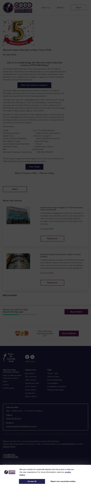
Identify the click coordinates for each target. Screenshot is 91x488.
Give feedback (69, 333)
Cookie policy (9, 388)
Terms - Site (52, 373)
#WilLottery (30, 362)
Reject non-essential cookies (63, 481)
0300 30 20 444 (13, 418)
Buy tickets (76, 311)
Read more (52, 238)
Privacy (6, 384)
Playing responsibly (55, 390)
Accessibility (52, 383)
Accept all (32, 481)
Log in (78, 7)
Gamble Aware (9, 446)
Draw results (30, 390)
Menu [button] (60, 7)
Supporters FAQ (32, 383)
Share (15, 189)
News (5, 381)
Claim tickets (30, 380)
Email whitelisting (54, 380)
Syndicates (30, 393)
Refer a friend (31, 396)
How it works (30, 386)
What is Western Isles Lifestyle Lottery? (12, 376)
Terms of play (53, 376)
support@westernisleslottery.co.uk (21, 426)
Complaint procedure (56, 386)
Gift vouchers (31, 376)
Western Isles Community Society (56, 464)
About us (46, 7)
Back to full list (10, 295)
